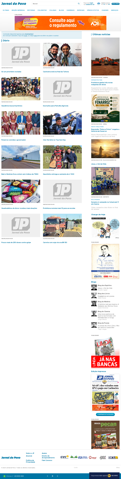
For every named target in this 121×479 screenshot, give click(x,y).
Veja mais (115, 3)
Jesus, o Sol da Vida (98, 164)
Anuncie (29, 456)
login (91, 3)
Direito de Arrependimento (48, 456)
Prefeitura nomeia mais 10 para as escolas (59, 208)
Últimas (6, 10)
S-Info (76, 467)
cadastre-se (90, 4)
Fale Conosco (47, 460)
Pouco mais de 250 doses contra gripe (16, 242)
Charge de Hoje (98, 215)
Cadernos (70, 10)
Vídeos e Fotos (93, 10)
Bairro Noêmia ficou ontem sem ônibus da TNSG (19, 174)
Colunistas (42, 10)
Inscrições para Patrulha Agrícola (55, 106)
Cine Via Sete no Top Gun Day (54, 140)
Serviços (114, 10)
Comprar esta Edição (105, 414)
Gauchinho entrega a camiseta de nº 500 (58, 174)
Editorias (31, 10)
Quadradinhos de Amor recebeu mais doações (19, 208)
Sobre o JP (30, 453)
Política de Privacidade (30, 461)
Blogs (61, 10)
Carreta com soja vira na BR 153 (55, 242)
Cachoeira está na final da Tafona (56, 72)
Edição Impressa (18, 10)
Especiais (80, 10)
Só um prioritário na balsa (11, 72)
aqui (35, 35)
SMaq (118, 467)
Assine (44, 453)
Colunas (52, 10)
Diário (6, 41)
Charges (105, 10)
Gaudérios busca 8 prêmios (11, 106)
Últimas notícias (101, 34)
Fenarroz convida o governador (13, 140)
